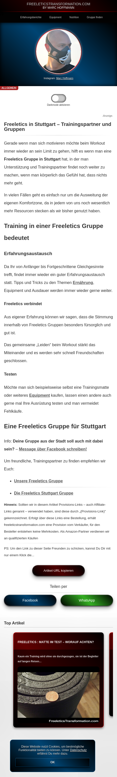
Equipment (56, 17)
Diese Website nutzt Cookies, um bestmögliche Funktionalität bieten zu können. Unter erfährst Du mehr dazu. (52, 756)
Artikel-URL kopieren (58, 570)
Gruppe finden (95, 17)
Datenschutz (78, 750)
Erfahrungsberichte (31, 17)
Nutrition (74, 17)
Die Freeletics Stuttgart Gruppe (43, 493)
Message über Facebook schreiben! (53, 449)
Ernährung (83, 282)
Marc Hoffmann (64, 78)
